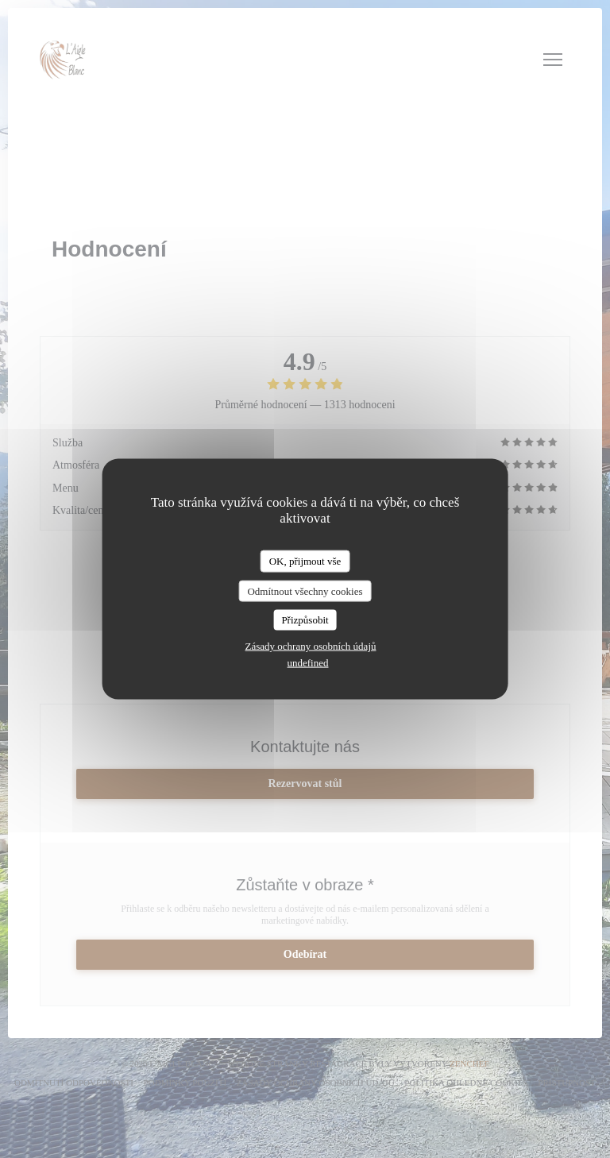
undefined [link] (308, 662)
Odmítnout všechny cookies (304, 590)
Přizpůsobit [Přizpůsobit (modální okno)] (304, 620)
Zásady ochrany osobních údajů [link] (310, 645)
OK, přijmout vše (305, 561)
